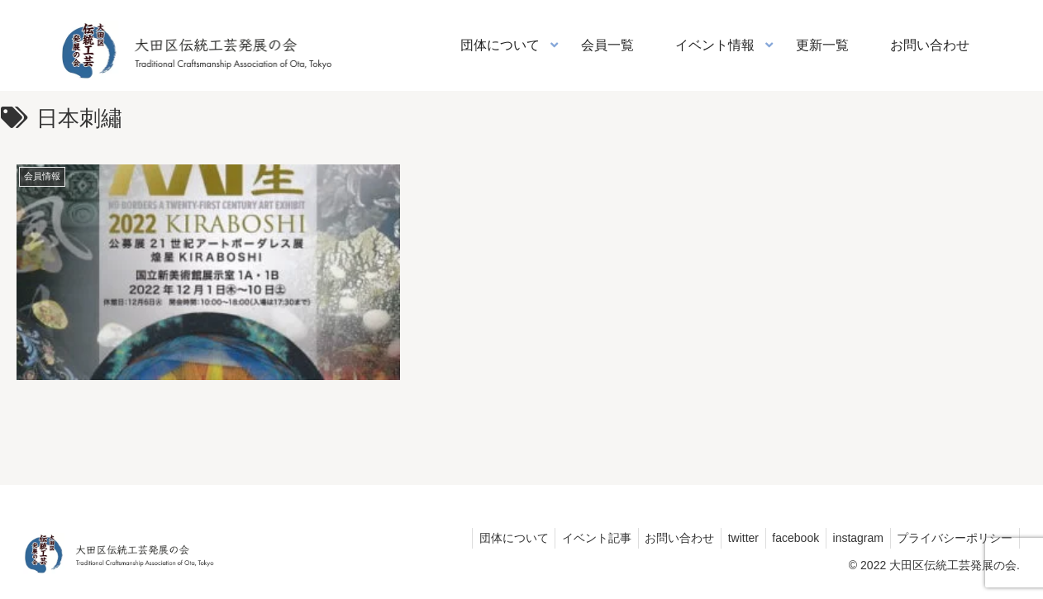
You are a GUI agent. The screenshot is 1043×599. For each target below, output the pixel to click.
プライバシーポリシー (953, 537)
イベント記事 (575, 537)
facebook (786, 537)
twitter (729, 537)
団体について (488, 537)
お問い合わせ (662, 537)
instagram (852, 537)
